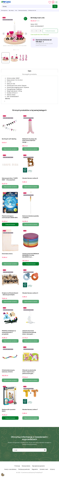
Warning (7, 98)
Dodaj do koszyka (50, 31)
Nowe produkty (26, 466)
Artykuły (52, 469)
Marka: (32, 24)
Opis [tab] (29, 71)
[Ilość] (36, 31)
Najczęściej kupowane (38, 466)
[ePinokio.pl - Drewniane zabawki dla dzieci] (6, 2)
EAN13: (32, 26)
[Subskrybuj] (45, 450)
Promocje (17, 466)
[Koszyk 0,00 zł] (53, 2)
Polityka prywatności (24, 469)
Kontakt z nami (44, 469)
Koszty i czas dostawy (10, 469)
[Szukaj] (27, 6)
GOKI (36, 24)
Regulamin (35, 469)
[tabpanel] (15, 33)
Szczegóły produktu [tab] (29, 74)
